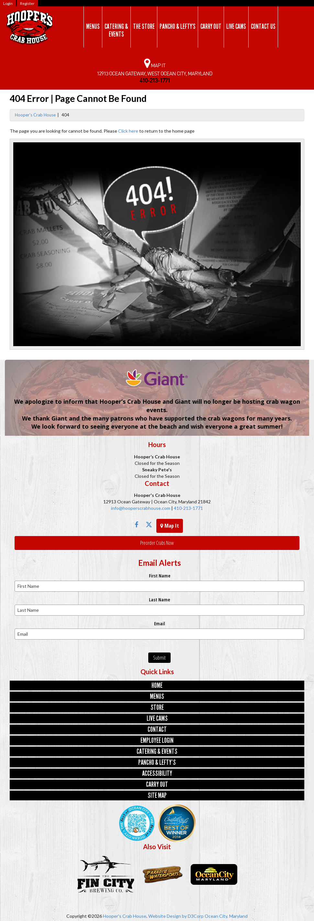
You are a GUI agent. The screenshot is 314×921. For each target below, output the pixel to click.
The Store (144, 26)
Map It (169, 525)
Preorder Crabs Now (157, 542)
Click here (128, 131)
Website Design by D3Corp (176, 916)
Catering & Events (116, 30)
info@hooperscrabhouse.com (140, 508)
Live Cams (236, 26)
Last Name (159, 600)
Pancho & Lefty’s (178, 26)
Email (159, 623)
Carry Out (210, 26)
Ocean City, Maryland (226, 916)
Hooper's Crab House (35, 114)
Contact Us (263, 26)
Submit (159, 657)
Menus (93, 26)
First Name (159, 576)
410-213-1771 (188, 508)
